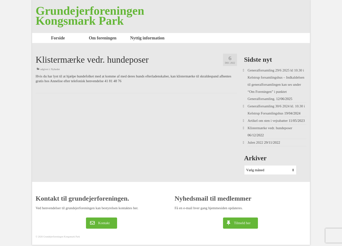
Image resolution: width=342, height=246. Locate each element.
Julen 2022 (255, 142)
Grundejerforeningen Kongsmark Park (90, 15)
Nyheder (55, 69)
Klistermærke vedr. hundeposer (270, 128)
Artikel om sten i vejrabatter (268, 121)
